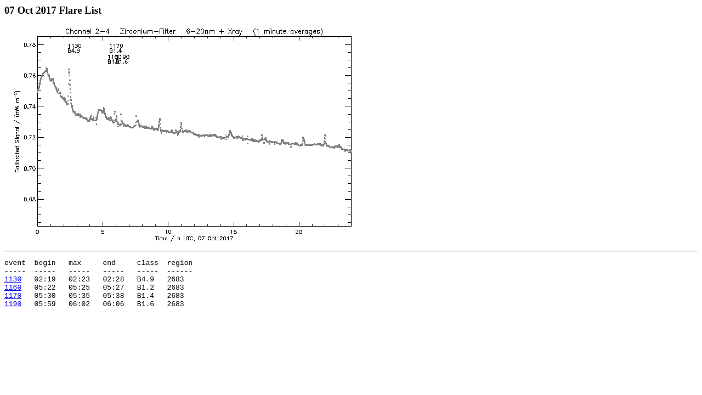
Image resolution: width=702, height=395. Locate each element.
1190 (12, 313)
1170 (12, 303)
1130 (12, 284)
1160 (12, 293)
